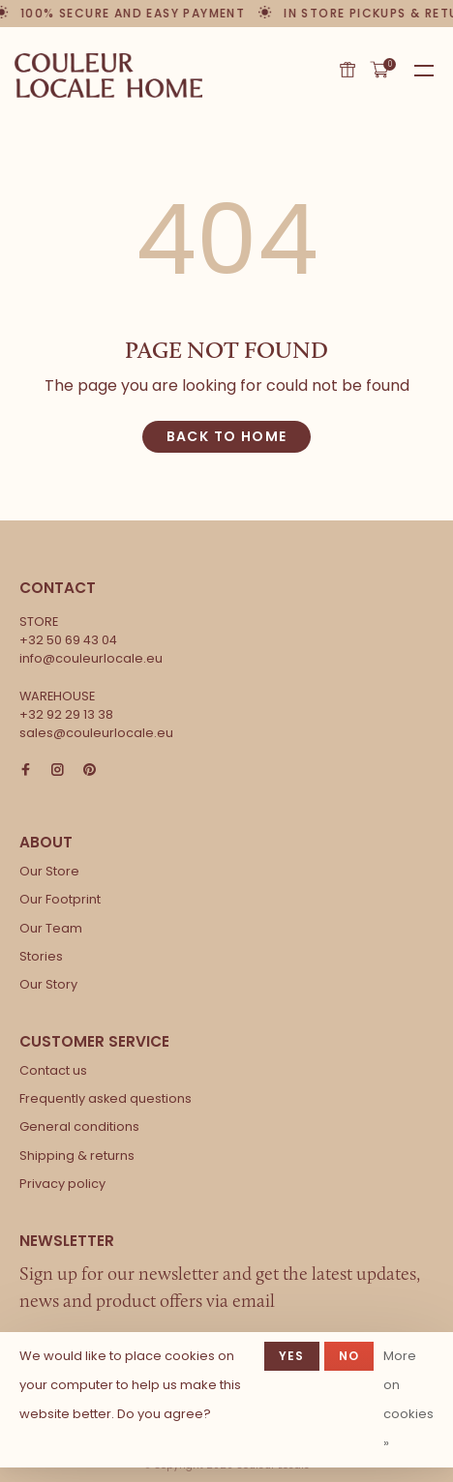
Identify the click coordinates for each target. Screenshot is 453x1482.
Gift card (347, 69)
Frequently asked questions (105, 1098)
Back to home (226, 436)
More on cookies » (408, 1399)
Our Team (50, 928)
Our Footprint (60, 899)
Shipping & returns (77, 1155)
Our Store (49, 871)
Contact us (53, 1070)
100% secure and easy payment (133, 13)
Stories (41, 956)
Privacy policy (62, 1183)
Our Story (48, 984)
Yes (292, 1356)
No (349, 1356)
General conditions (79, 1126)
